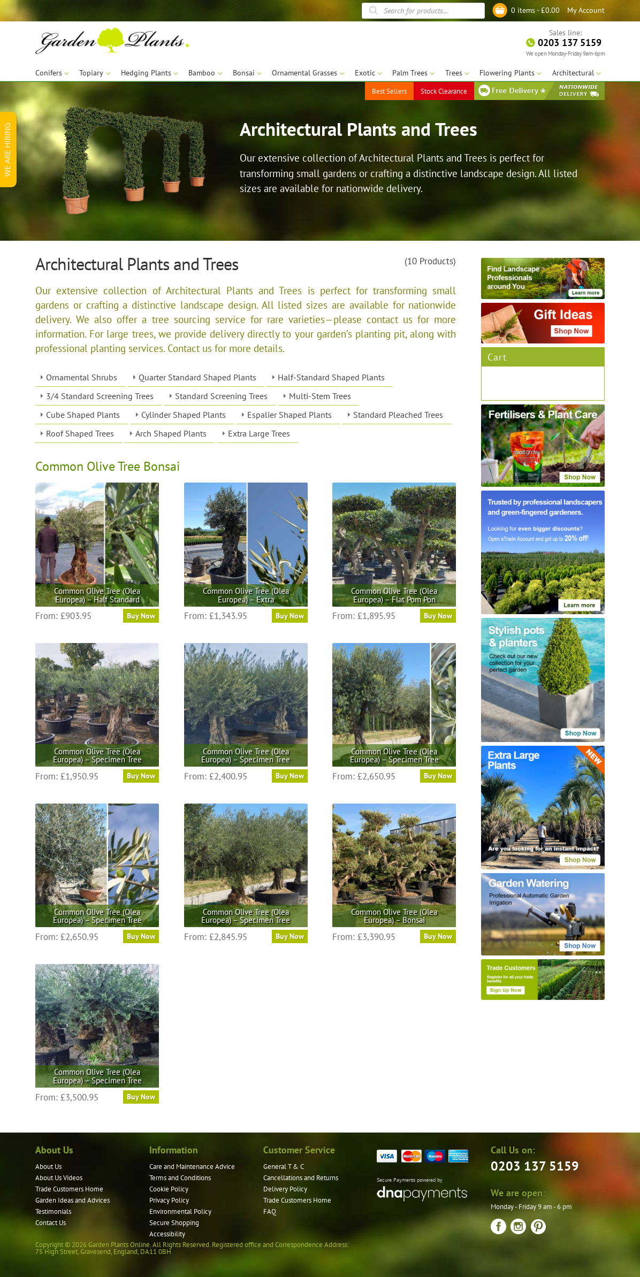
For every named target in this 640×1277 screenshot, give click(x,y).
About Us (48, 1166)
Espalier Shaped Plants (289, 414)
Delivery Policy (285, 1189)
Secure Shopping (174, 1222)
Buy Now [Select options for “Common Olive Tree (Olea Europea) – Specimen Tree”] (141, 776)
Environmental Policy (180, 1211)
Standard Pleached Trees (398, 414)
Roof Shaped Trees (80, 433)
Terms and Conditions (180, 1177)
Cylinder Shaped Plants (183, 414)
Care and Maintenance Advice (192, 1166)
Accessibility (167, 1233)
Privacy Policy (169, 1200)
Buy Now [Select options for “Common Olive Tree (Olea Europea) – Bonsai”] (438, 936)
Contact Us (50, 1222)
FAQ (269, 1211)
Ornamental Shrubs (81, 377)
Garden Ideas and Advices (72, 1200)
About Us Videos (58, 1177)
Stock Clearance (444, 90)
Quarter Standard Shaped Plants (197, 377)
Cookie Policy (168, 1189)
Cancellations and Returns (300, 1177)
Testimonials (53, 1211)
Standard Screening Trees (221, 396)
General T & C (283, 1166)
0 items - (535, 10)
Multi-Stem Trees (320, 396)
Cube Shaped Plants (83, 414)
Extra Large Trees (259, 433)
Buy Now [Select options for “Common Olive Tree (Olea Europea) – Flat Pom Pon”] (438, 616)
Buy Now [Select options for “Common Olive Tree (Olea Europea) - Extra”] (290, 616)
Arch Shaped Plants (171, 433)
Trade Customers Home (69, 1189)
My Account (586, 10)
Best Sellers (389, 90)
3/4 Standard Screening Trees (100, 396)
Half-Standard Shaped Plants (331, 377)
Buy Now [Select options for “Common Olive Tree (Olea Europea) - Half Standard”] (141, 616)
